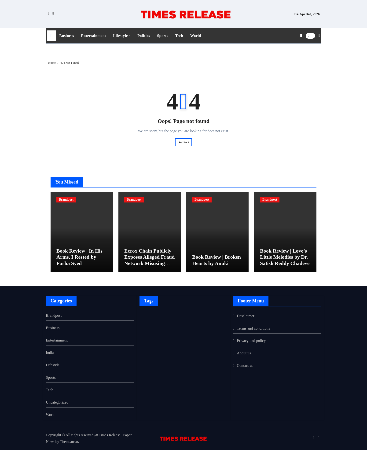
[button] (319, 35)
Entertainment (93, 36)
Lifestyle (121, 36)
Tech (179, 36)
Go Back (183, 142)
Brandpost (66, 199)
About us (244, 355)
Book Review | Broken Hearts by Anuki (216, 262)
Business (66, 36)
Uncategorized (57, 404)
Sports (162, 36)
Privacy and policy (251, 343)
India (50, 354)
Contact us (245, 367)
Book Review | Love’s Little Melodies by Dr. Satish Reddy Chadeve (284, 259)
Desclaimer (245, 318)
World (195, 36)
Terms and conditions (253, 330)
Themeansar (69, 443)
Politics (143, 36)
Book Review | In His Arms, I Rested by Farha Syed (79, 259)
